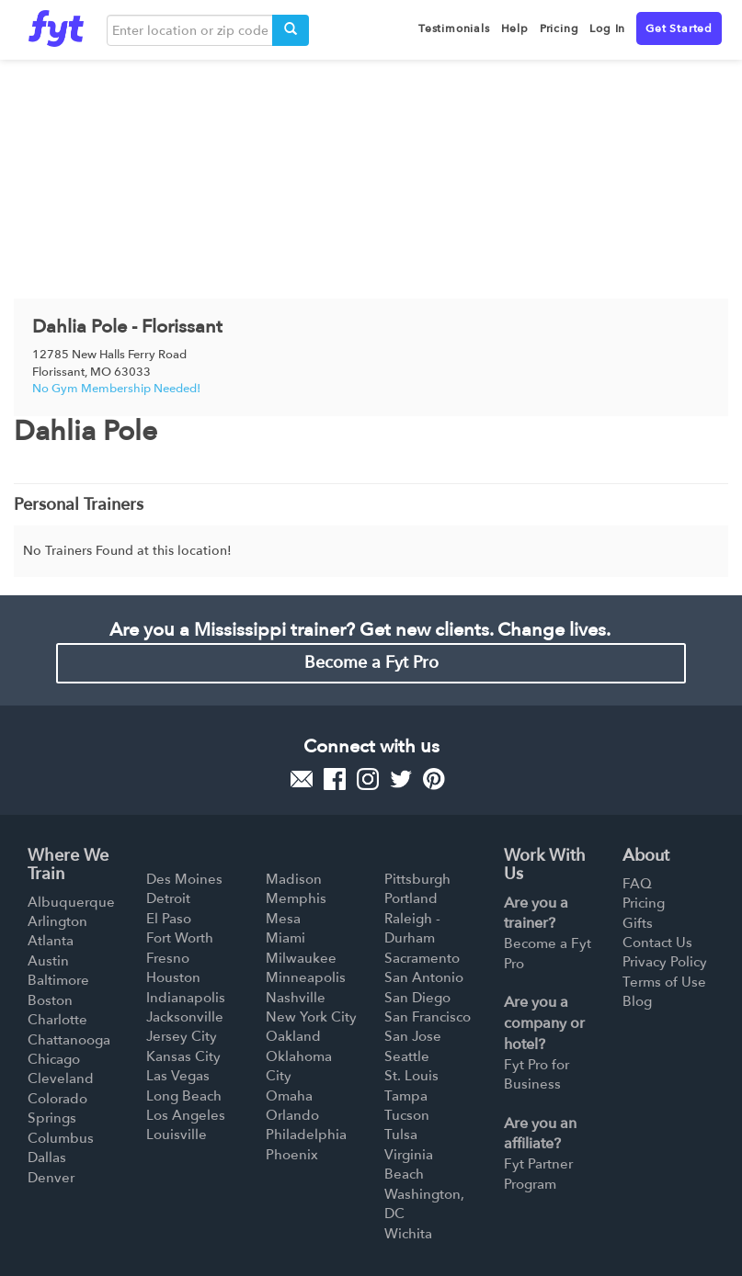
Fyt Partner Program (538, 1173)
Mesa (283, 918)
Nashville (295, 997)
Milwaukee (301, 958)
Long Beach (184, 1096)
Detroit (168, 898)
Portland (411, 898)
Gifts (637, 923)
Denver (51, 1178)
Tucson (406, 1115)
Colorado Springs (57, 1108)
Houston (173, 977)
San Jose (412, 1036)
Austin (48, 961)
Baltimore (58, 980)
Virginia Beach (408, 1164)
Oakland (293, 1036)
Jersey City (181, 1036)
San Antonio (423, 977)
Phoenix (292, 1155)
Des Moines (184, 879)
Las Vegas (178, 1076)
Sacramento (422, 958)
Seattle (406, 1056)
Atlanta (51, 941)
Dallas (47, 1157)
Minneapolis (306, 977)
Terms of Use (664, 982)
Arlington (57, 921)
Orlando (292, 1115)
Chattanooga (69, 1040)
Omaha (289, 1096)
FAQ (637, 884)
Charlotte (57, 1020)
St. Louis (411, 1076)
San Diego (417, 997)
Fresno (167, 958)
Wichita (408, 1234)
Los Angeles (185, 1115)
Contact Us (657, 942)
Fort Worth (179, 938)
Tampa (406, 1096)
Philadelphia (306, 1134)
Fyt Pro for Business (536, 1074)
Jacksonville (184, 1017)
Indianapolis (185, 997)
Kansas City (183, 1056)
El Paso (168, 918)
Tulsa (400, 1134)
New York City (311, 1017)
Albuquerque (71, 902)
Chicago (54, 1059)
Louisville (176, 1134)
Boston (50, 1000)
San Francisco (427, 1017)
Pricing (643, 903)
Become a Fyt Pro (371, 662)
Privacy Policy (664, 962)
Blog (637, 1001)
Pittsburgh (417, 879)
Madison (294, 879)
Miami (285, 938)
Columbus (61, 1138)
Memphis (296, 898)
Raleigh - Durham (412, 928)
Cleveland (61, 1078)
